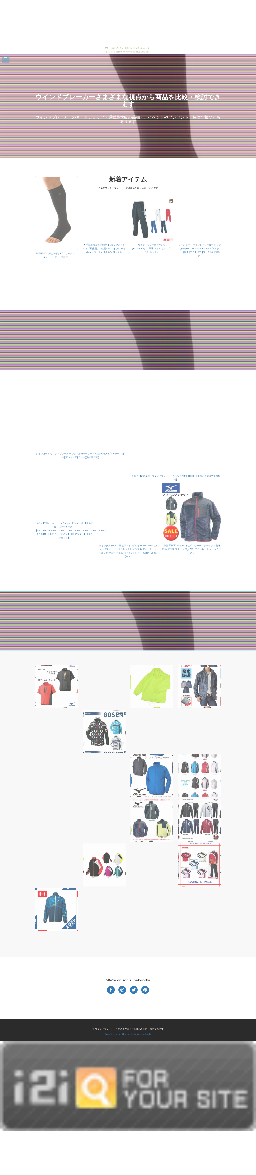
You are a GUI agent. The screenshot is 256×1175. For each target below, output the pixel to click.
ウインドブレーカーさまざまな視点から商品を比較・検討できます (128, 100)
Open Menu (5, 59)
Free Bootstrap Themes (117, 1034)
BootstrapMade (142, 1034)
